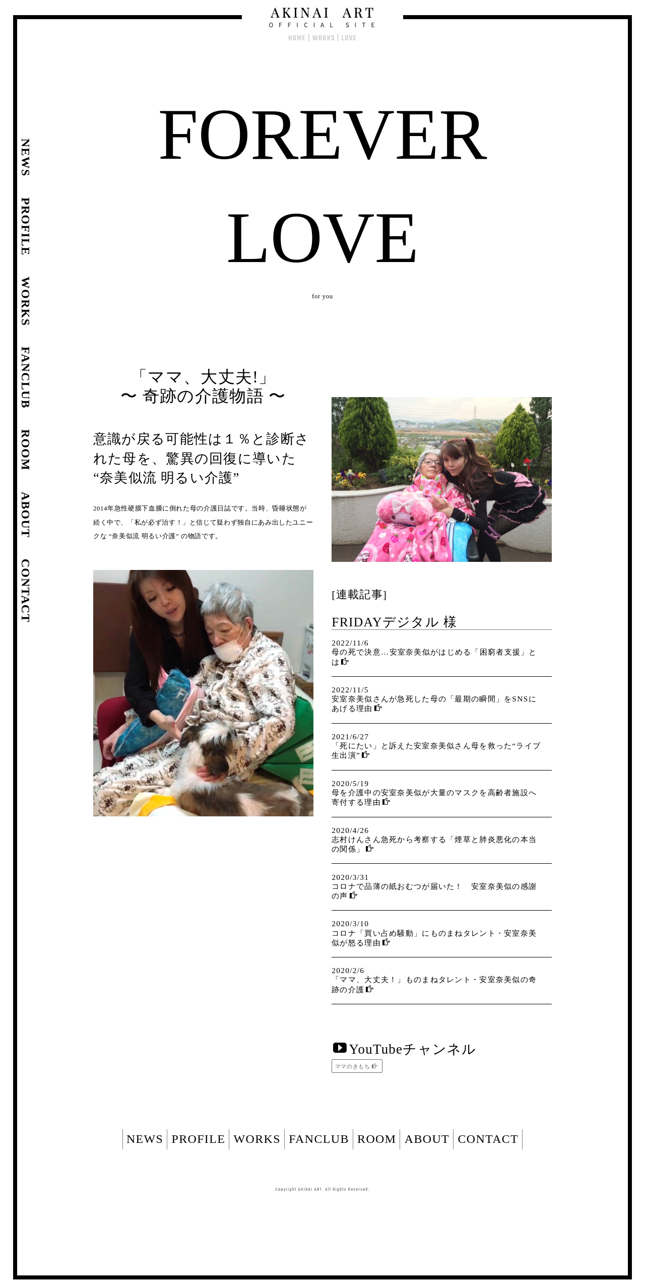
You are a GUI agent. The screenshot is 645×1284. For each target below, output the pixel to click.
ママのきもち (354, 1066)
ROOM (393, 1148)
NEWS (94, 1148)
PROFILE (164, 1148)
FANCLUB (319, 1148)
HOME (297, 38)
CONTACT (538, 1148)
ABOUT (460, 1148)
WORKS (323, 38)
